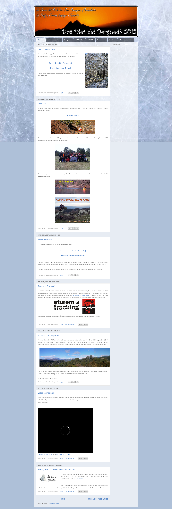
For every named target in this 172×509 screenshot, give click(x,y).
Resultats (112, 40)
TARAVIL (90, 40)
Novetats (41, 40)
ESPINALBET (79, 40)
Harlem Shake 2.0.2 (45, 455)
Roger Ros (60, 455)
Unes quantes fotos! (46, 49)
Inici (63, 499)
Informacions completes (48, 335)
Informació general (54, 40)
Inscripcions (101, 40)
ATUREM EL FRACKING (81, 295)
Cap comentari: (69, 324)
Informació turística (125, 40)
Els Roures (79, 479)
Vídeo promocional (46, 393)
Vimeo (69, 455)
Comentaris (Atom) (54, 503)
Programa (67, 40)
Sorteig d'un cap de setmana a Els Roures (56, 470)
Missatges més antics (98, 499)
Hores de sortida (45, 239)
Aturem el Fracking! (46, 286)
